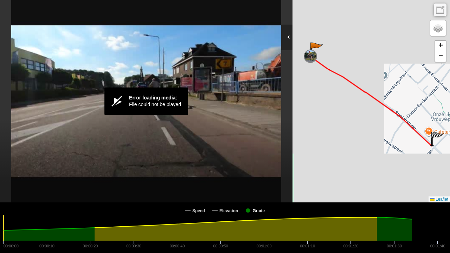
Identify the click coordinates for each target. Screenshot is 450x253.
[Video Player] (146, 101)
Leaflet (439, 199)
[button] (316, 50)
